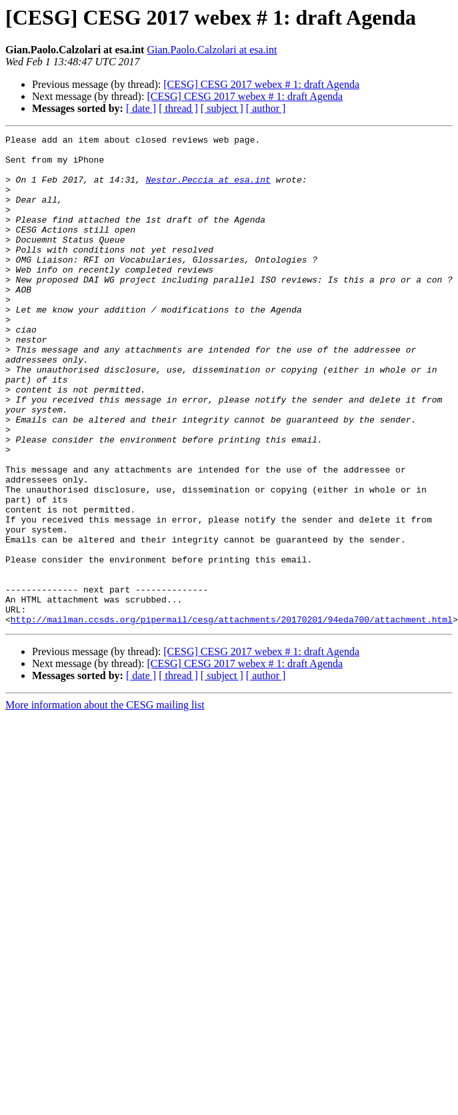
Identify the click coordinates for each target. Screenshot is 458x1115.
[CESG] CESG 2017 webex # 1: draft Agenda (261, 84)
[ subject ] (222, 108)
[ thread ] (178, 108)
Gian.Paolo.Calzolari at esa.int (212, 49)
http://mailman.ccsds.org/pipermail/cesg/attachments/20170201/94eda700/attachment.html (232, 717)
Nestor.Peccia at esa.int (208, 189)
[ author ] (266, 108)
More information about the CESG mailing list (105, 802)
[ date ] (141, 108)
